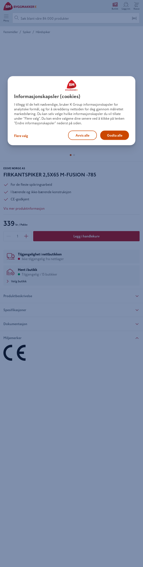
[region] (71, 110)
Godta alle (114, 135)
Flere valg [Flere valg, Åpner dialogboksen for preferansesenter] (21, 135)
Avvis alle (82, 135)
